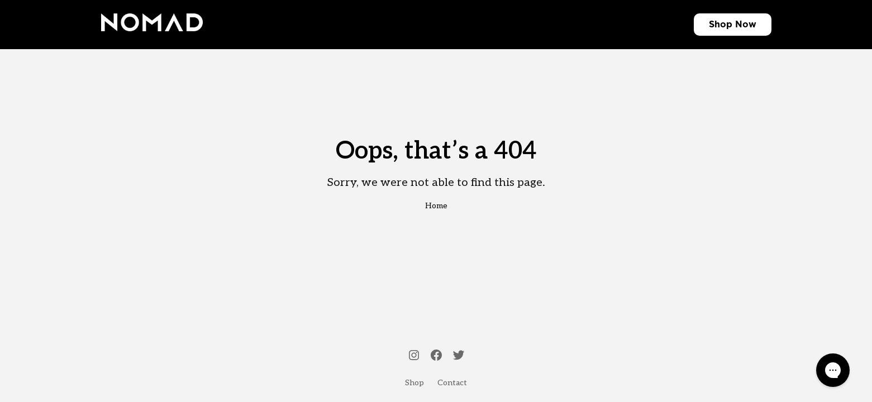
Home (436, 205)
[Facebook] (436, 356)
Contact (452, 382)
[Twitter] (458, 356)
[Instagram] (414, 356)
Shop (720, 24)
